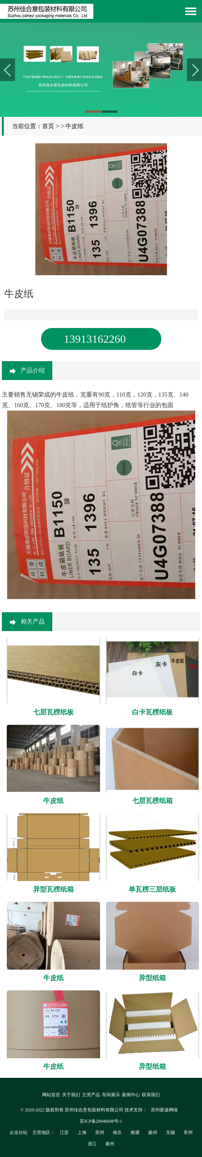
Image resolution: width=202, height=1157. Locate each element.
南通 (135, 1132)
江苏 (64, 1132)
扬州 (152, 1132)
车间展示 (111, 1094)
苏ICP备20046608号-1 (101, 1121)
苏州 (99, 1132)
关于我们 (71, 1094)
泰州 (109, 1143)
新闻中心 (131, 1094)
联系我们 (151, 1094)
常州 (188, 1132)
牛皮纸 (74, 126)
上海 (82, 1132)
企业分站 (18, 1132)
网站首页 (51, 1094)
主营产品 (91, 1094)
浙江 (92, 1143)
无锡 (170, 1132)
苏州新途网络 (164, 1110)
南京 (117, 1132)
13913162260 (95, 339)
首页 (48, 126)
